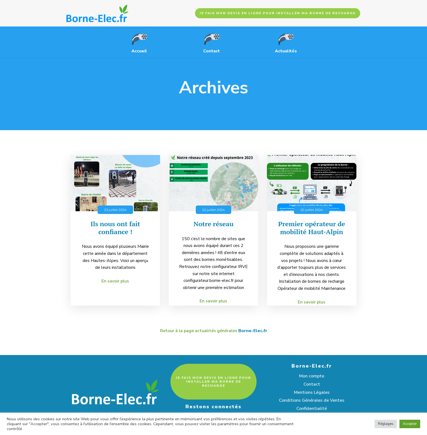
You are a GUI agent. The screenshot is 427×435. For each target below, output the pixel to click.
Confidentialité (311, 409)
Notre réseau (214, 224)
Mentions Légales (312, 392)
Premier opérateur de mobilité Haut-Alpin (311, 228)
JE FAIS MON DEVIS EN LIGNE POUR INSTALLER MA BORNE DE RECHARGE (278, 13)
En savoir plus (115, 281)
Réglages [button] (385, 423)
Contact (311, 384)
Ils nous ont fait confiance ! (115, 228)
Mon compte (311, 376)
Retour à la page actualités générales (213, 331)
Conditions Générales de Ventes (311, 400)
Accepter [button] (410, 423)
